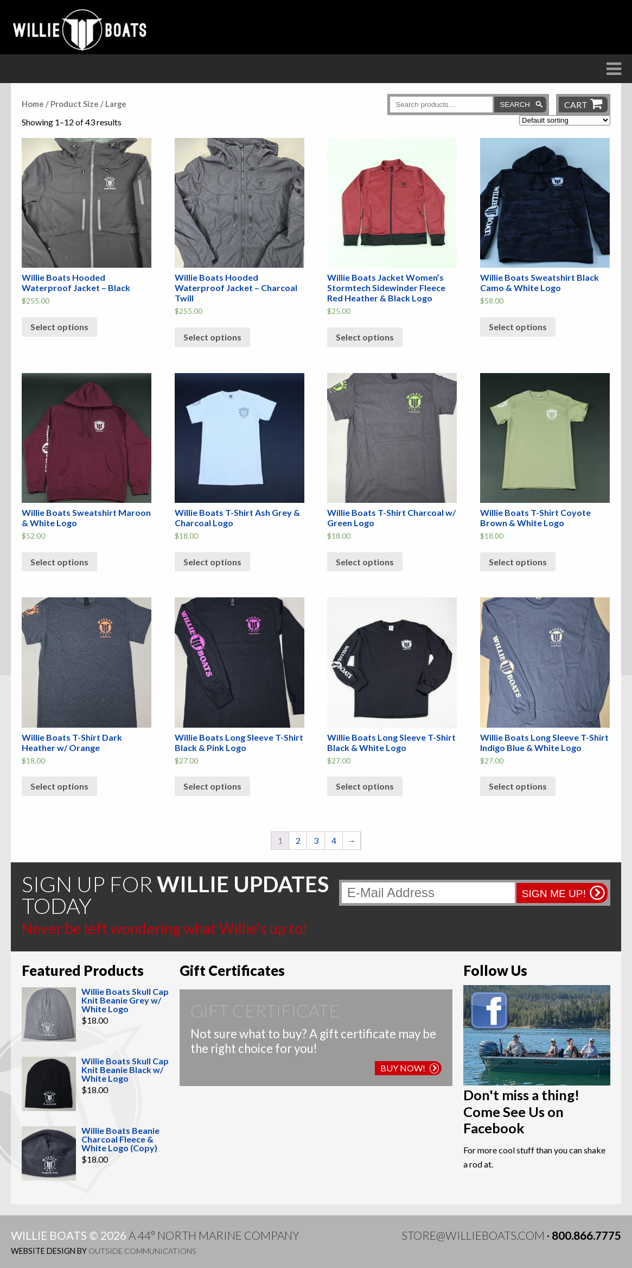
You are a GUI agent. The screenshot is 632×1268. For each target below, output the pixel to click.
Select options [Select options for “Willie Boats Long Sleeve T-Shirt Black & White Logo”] (365, 786)
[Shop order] (564, 120)
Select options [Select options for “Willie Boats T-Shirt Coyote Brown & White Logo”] (518, 562)
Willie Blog (513, 87)
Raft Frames (293, 87)
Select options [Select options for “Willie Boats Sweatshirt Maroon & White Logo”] (59, 562)
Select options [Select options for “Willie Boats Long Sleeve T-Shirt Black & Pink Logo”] (212, 786)
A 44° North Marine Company (214, 1235)
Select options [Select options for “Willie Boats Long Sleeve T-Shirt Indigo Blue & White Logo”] (518, 786)
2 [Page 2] (298, 840)
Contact (595, 87)
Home (33, 104)
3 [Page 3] (316, 840)
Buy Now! (409, 1068)
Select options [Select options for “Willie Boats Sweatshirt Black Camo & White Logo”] (518, 326)
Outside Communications (142, 1251)
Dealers (375, 87)
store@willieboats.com (473, 1235)
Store (439, 87)
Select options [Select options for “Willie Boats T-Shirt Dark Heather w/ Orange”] (59, 786)
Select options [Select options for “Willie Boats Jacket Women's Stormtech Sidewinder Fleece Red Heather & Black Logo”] (365, 337)
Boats (217, 87)
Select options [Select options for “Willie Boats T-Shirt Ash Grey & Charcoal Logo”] (212, 562)
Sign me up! (554, 893)
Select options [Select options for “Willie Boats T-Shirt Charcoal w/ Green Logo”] (365, 562)
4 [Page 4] (333, 840)
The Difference (131, 87)
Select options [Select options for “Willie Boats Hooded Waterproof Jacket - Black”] (59, 326)
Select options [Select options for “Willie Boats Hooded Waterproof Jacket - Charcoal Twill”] (212, 337)
